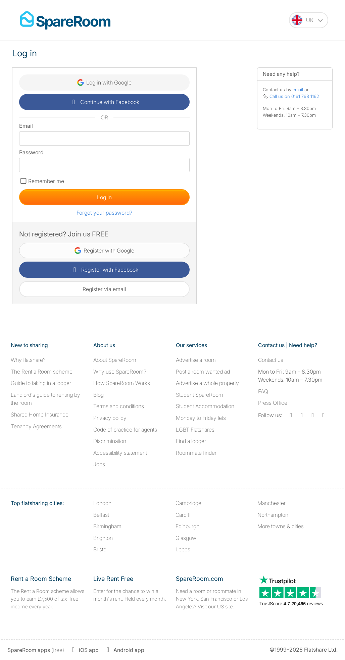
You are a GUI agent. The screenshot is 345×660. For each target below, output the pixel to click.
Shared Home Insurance (39, 414)
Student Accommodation (205, 406)
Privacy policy (110, 418)
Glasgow (186, 538)
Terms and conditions (118, 406)
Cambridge (188, 503)
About (114, 359)
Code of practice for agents (125, 429)
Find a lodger (191, 441)
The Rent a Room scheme (41, 371)
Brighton (103, 538)
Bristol (100, 549)
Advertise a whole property (207, 383)
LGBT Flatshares (195, 429)
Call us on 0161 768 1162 (294, 96)
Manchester (271, 503)
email (298, 89)
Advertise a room (196, 359)
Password (31, 152)
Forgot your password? (104, 212)
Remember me (46, 181)
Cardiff (183, 514)
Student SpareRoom (199, 394)
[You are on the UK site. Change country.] (308, 20)
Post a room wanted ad (203, 371)
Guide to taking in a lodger (41, 383)
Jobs (99, 464)
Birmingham (107, 526)
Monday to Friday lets (201, 418)
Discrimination (109, 441)
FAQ (263, 391)
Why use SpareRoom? (119, 371)
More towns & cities (280, 526)
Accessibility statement (120, 452)
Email (26, 125)
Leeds (183, 549)
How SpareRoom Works (121, 383)
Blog (98, 394)
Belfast (101, 514)
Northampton (272, 514)
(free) (35, 650)
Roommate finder (196, 452)
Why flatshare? (28, 359)
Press (272, 402)
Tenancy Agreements (36, 426)
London (102, 503)
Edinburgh (187, 526)
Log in (104, 197)
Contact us (270, 359)
